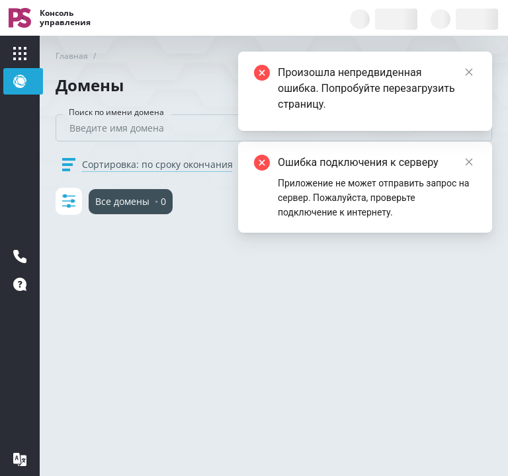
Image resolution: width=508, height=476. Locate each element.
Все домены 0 (130, 201)
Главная (72, 55)
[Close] (469, 162)
